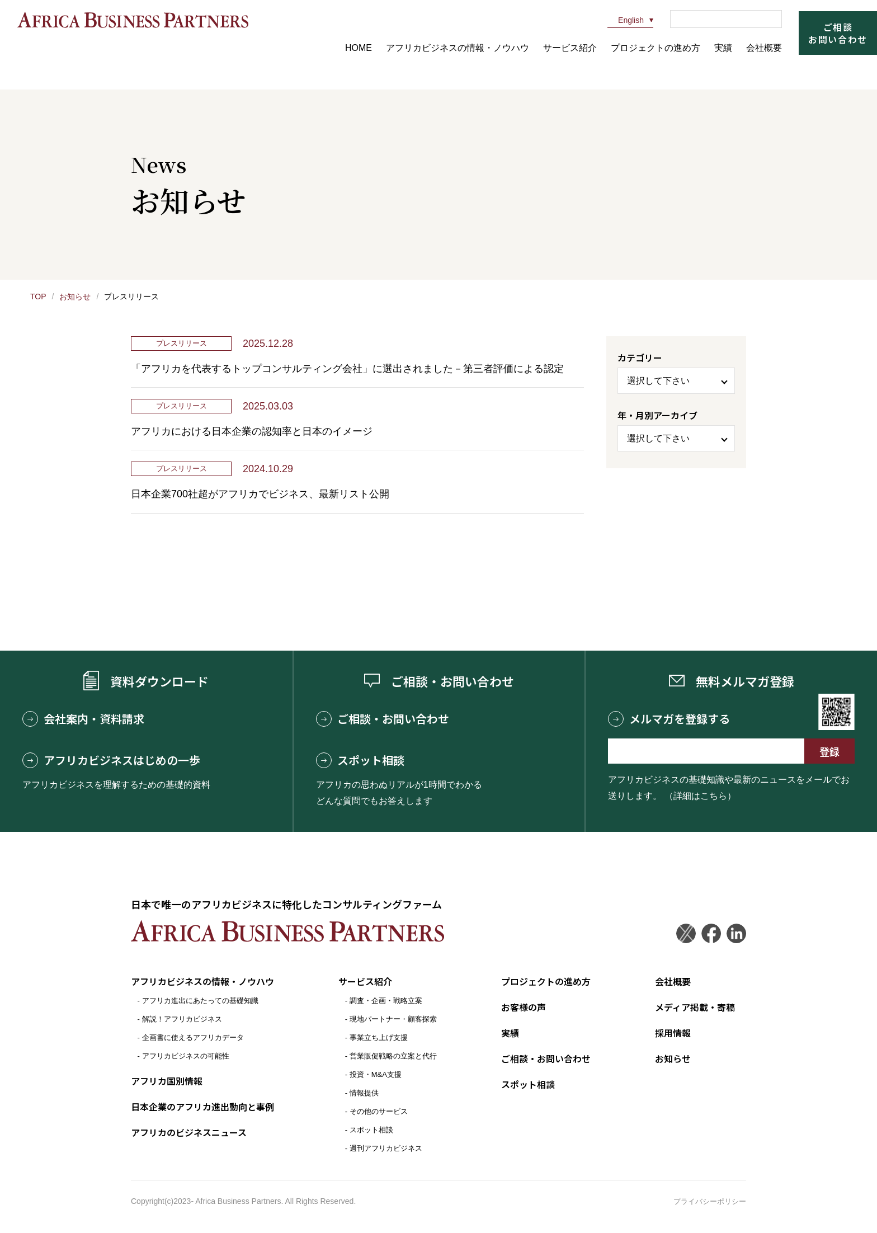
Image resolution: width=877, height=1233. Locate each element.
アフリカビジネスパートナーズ (132, 20)
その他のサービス (379, 1111)
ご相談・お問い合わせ (382, 719)
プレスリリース (181, 343)
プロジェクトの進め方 (655, 48)
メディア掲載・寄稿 (695, 1007)
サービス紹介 (570, 48)
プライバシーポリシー (709, 1201)
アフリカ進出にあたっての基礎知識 (200, 1000)
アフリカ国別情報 (166, 1081)
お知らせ (75, 296)
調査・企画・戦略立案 (386, 1000)
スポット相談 (360, 760)
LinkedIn (736, 933)
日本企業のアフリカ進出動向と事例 (202, 1106)
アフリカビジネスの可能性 (185, 1056)
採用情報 (673, 1032)
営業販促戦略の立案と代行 (393, 1056)
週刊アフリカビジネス (386, 1148)
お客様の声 (523, 1007)
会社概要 (764, 48)
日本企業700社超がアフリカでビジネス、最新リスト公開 (260, 494)
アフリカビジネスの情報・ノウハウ (457, 48)
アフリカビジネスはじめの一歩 (111, 760)
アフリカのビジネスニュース (189, 1132)
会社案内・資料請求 (83, 719)
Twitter (686, 933)
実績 (723, 48)
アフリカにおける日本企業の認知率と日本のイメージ (252, 431)
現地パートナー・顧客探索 (393, 1019)
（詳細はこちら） (700, 796)
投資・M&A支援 (376, 1074)
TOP (38, 296)
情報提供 (364, 1093)
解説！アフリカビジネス (182, 1019)
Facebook (711, 933)
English (625, 20)
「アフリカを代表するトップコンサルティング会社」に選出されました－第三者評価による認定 (347, 368)
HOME (358, 48)
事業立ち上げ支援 (379, 1037)
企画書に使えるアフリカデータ (193, 1037)
